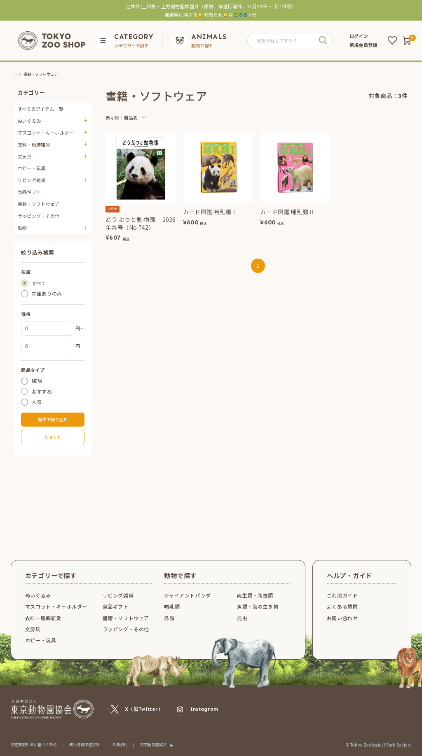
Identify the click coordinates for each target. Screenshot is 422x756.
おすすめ (42, 391)
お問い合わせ (342, 617)
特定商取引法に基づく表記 (34, 744)
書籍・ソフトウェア (39, 204)
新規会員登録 (363, 45)
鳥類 (169, 617)
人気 (37, 402)
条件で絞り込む (53, 419)
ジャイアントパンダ (187, 595)
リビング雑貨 (118, 595)
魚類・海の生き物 (258, 606)
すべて (39, 283)
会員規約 (119, 744)
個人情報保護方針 (84, 744)
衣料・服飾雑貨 (43, 617)
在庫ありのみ (47, 293)
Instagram (195, 709)
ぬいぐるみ (38, 595)
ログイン (358, 36)
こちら (241, 14)
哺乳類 (172, 606)
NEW (37, 381)
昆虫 (242, 617)
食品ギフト (29, 192)
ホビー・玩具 (32, 168)
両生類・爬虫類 (255, 595)
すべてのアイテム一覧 (40, 108)
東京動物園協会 (153, 745)
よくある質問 (342, 606)
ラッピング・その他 (39, 215)
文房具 (33, 628)
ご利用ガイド (342, 595)
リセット (52, 437)
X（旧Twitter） (135, 709)
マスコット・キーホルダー (56, 606)
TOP (18, 74)
